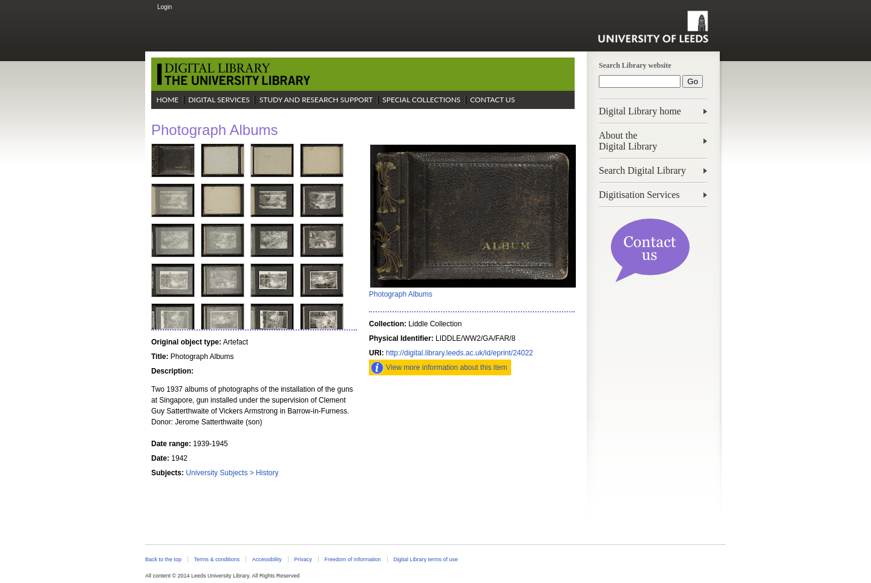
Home (167, 99)
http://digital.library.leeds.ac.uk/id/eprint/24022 (459, 353)
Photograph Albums (400, 294)
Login (164, 7)
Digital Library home (640, 111)
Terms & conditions (217, 559)
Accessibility (267, 559)
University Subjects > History (232, 473)
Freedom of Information (352, 559)
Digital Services (219, 99)
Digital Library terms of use (425, 559)
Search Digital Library (642, 170)
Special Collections (421, 99)
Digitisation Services (639, 194)
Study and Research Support (316, 99)
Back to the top (163, 559)
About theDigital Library (628, 140)
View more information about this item (446, 367)
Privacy (303, 559)
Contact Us (492, 99)
